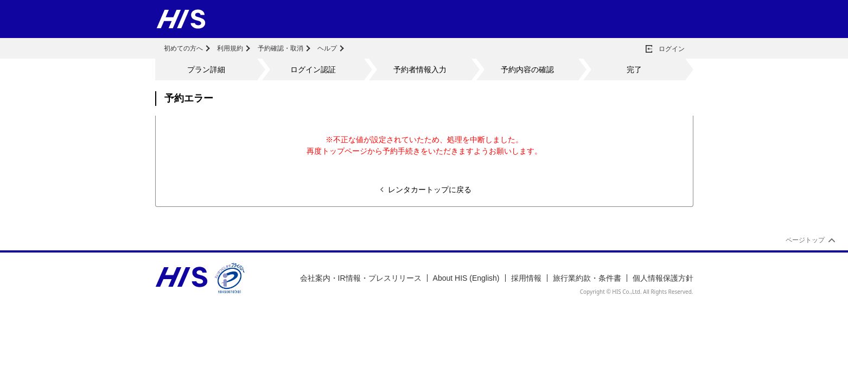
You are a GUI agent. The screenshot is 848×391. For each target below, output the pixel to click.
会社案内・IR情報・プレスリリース (361, 278)
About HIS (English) (466, 278)
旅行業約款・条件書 (587, 278)
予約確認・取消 (280, 48)
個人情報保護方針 (663, 278)
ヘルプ (327, 48)
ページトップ (805, 240)
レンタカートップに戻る (429, 189)
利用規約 (230, 48)
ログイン (672, 49)
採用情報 (526, 278)
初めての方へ (183, 48)
